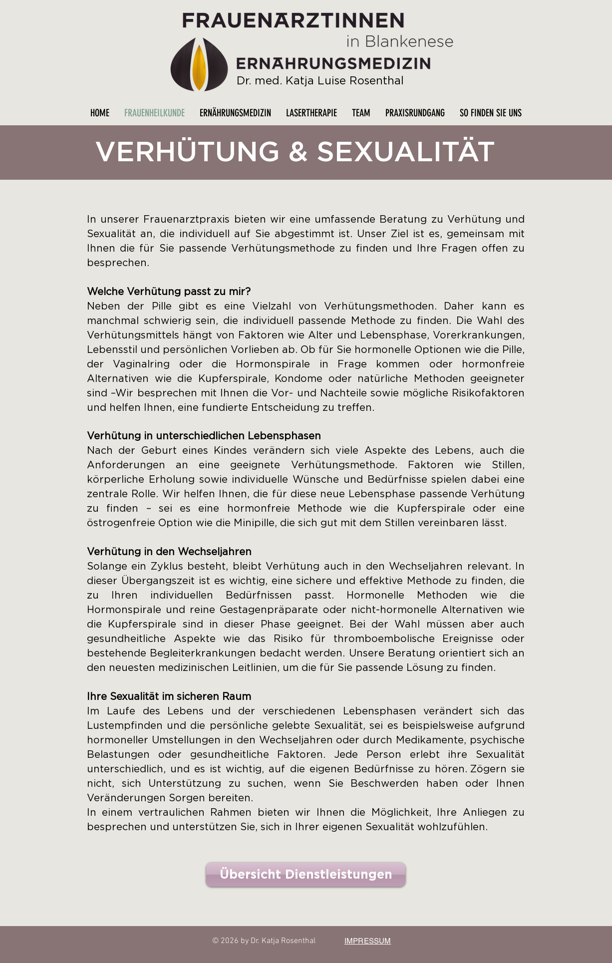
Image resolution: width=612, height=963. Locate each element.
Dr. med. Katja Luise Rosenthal (320, 80)
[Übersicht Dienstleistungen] (305, 875)
